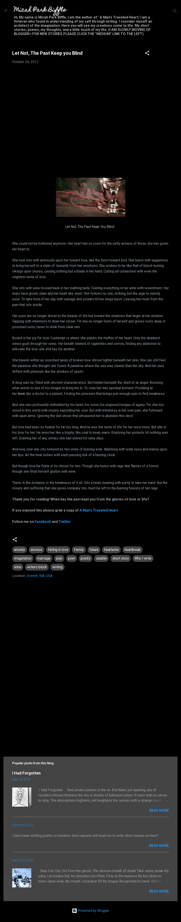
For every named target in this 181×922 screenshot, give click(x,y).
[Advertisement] (90, 712)
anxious (36, 550)
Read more (159, 810)
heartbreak (133, 550)
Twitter (65, 522)
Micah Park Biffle (40, 10)
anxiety (19, 550)
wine (17, 567)
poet (71, 558)
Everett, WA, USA (39, 576)
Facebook (43, 522)
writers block (37, 567)
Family (79, 550)
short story (120, 558)
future (94, 550)
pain (59, 558)
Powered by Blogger (90, 911)
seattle (101, 558)
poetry (85, 558)
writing (57, 567)
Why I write (143, 558)
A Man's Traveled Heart (99, 510)
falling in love (58, 550)
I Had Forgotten (26, 773)
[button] (147, 53)
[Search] (175, 11)
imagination (23, 558)
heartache (111, 550)
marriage (43, 558)
